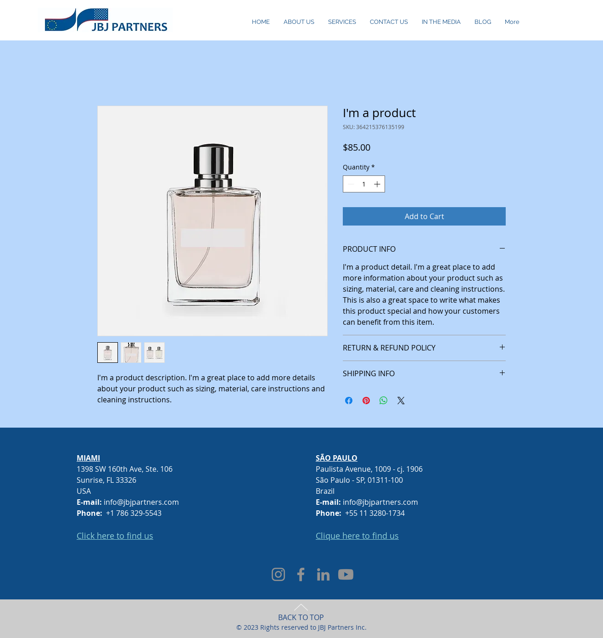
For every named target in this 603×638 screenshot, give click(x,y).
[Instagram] (278, 574)
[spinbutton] (364, 184)
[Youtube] (346, 574)
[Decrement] (350, 184)
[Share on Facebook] (348, 400)
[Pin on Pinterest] (366, 400)
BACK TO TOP (301, 617)
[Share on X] (401, 400)
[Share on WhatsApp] (383, 400)
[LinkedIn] (323, 574)
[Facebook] (301, 574)
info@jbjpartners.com (141, 502)
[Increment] (378, 184)
